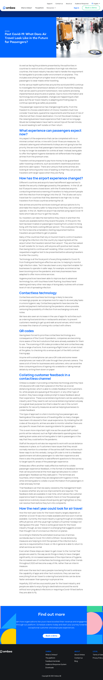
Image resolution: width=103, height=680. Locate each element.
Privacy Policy (98, 658)
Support (49, 4)
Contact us (59, 4)
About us (69, 4)
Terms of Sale (98, 655)
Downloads (49, 667)
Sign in (76, 8)
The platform (39, 8)
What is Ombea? (26, 8)
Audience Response (82, 4)
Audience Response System (55, 664)
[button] (96, 4)
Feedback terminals (52, 661)
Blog (76, 661)
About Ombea (79, 655)
